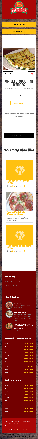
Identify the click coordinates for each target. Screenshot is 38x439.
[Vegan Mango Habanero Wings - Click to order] (20, 244)
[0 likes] (31, 74)
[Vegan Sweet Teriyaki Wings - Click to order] (20, 179)
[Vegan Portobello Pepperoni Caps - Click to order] (20, 210)
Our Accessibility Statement (24, 430)
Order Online (19, 24)
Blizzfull (24, 426)
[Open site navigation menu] (19, 17)
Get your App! (19, 31)
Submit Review (19, 136)
